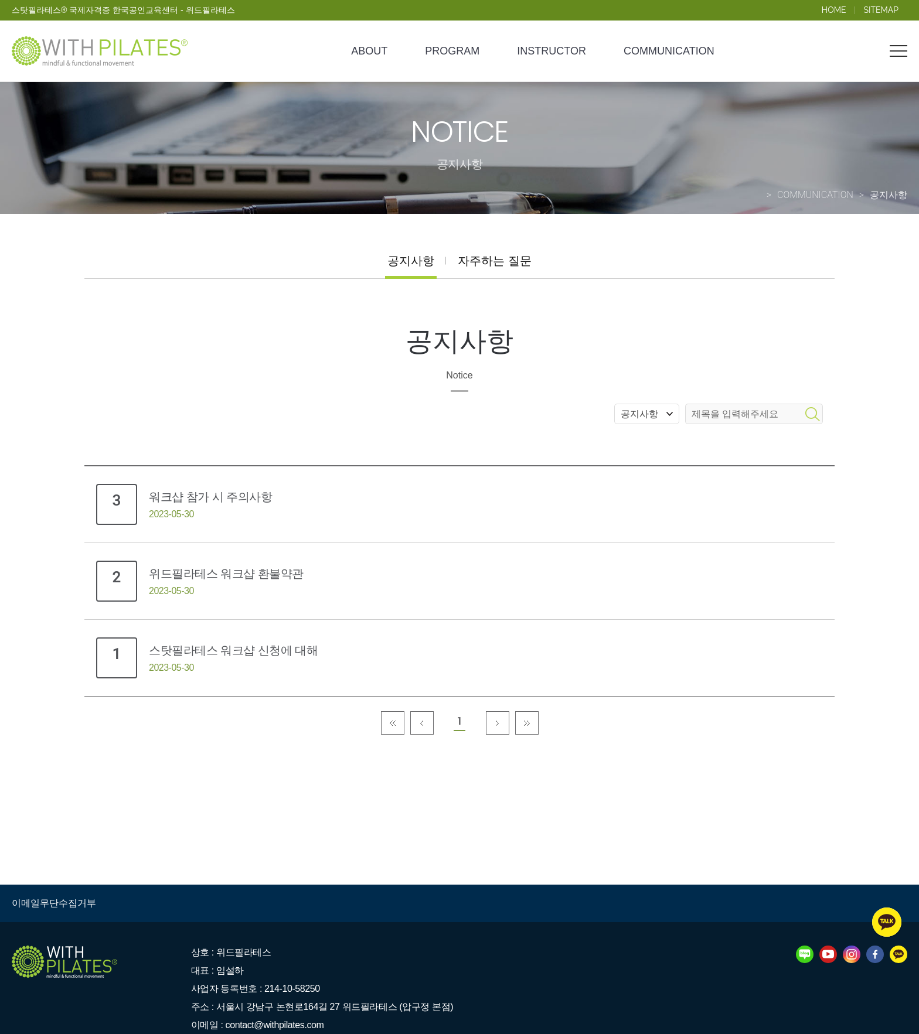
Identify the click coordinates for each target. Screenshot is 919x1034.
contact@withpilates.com (275, 1025)
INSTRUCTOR (551, 51)
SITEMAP (881, 10)
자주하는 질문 (495, 260)
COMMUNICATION (669, 51)
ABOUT (369, 51)
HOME (834, 10)
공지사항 (410, 260)
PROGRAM (452, 51)
